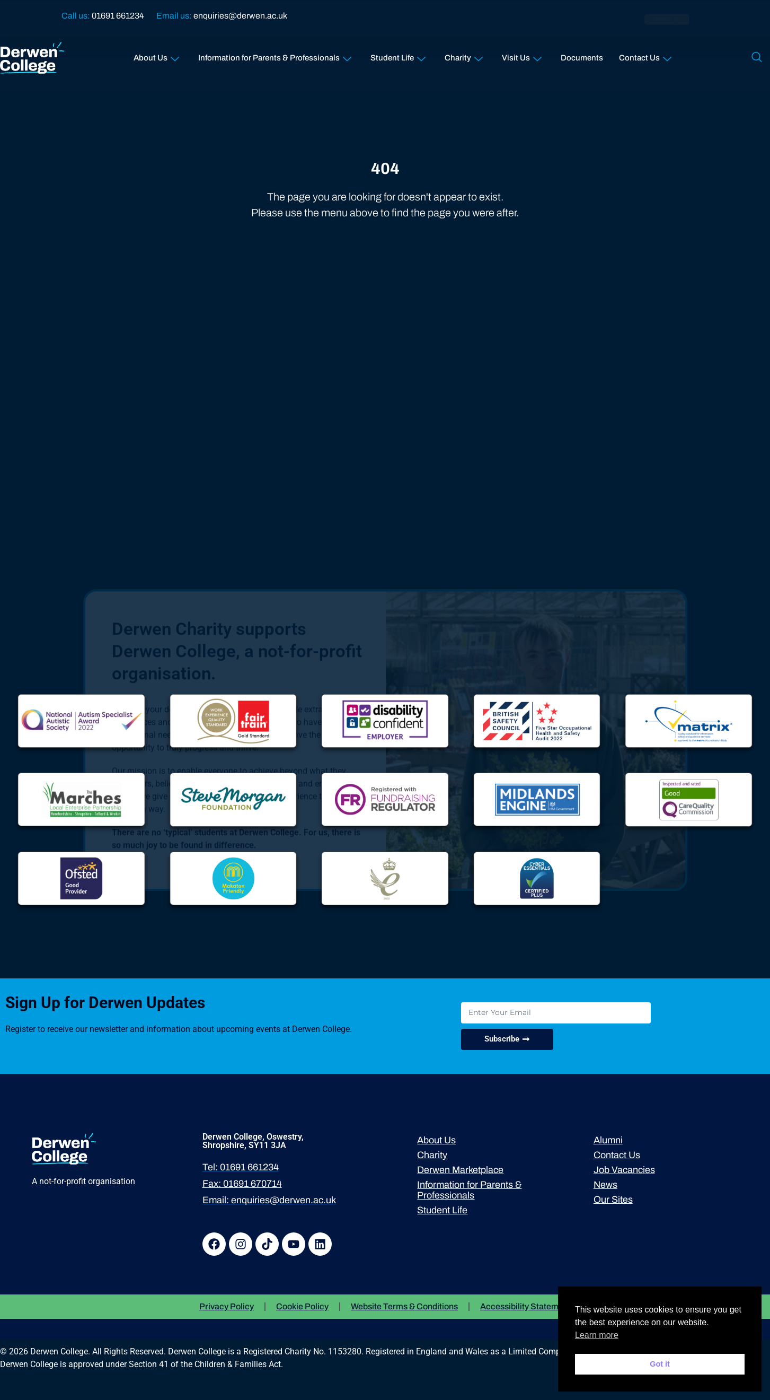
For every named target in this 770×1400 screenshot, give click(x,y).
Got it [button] (660, 1364)
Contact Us (645, 55)
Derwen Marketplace (460, 1170)
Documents (582, 58)
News (605, 1184)
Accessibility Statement (525, 1306)
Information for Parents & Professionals (274, 55)
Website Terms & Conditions (404, 1306)
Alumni (608, 1140)
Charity (464, 55)
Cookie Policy (302, 1306)
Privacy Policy (226, 1306)
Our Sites (613, 1199)
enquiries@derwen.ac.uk (240, 15)
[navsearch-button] (756, 57)
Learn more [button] (596, 1335)
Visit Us (522, 55)
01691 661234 (118, 15)
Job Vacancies (624, 1170)
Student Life (398, 55)
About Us (156, 55)
